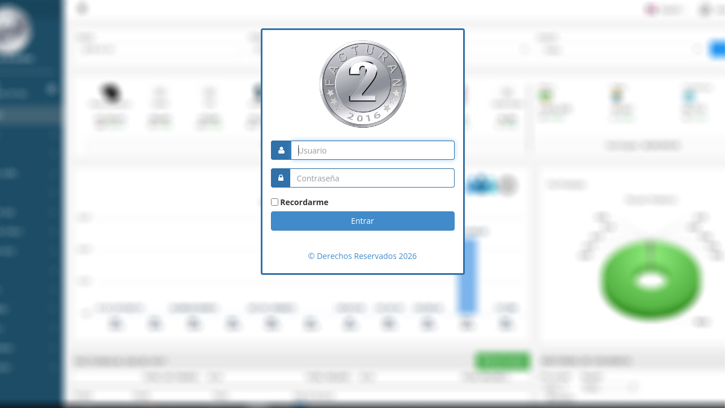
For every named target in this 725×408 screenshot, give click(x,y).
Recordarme (304, 202)
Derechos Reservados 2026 (366, 255)
